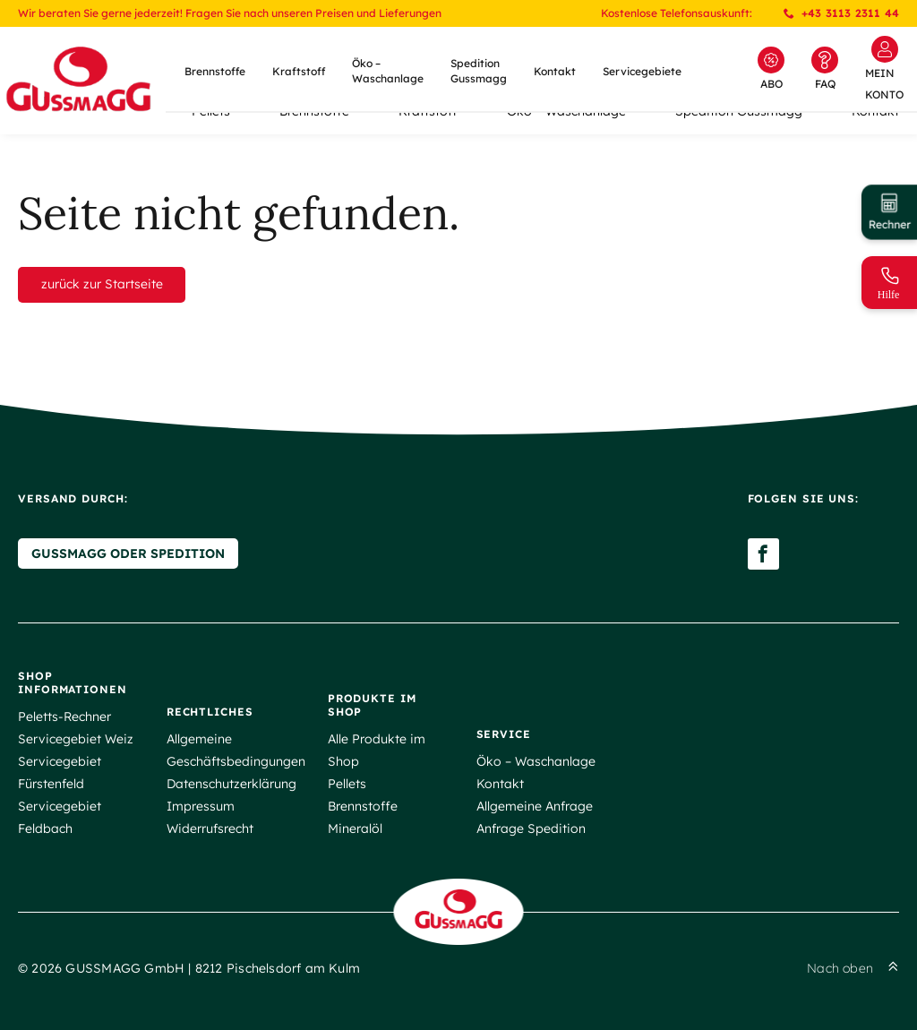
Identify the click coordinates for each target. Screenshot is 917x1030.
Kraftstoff (298, 71)
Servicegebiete (642, 71)
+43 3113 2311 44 (841, 13)
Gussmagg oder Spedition (128, 553)
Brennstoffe (214, 71)
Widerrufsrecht (210, 828)
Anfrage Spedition (531, 828)
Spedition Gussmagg (478, 70)
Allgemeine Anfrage (534, 806)
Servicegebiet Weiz (75, 739)
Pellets (347, 784)
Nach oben (853, 968)
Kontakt (555, 71)
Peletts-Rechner (64, 716)
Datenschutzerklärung (231, 784)
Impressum (201, 806)
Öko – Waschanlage (388, 70)
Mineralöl (355, 828)
